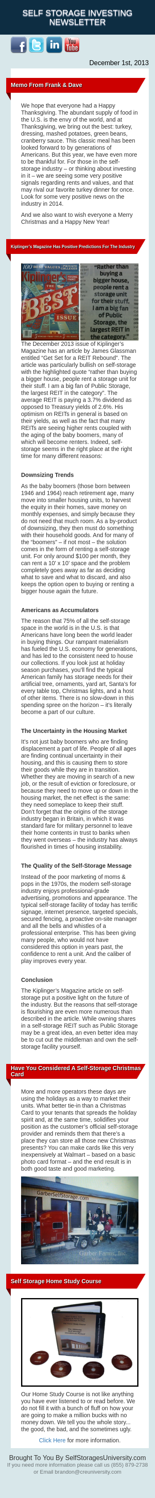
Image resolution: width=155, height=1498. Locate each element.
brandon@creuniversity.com (88, 1472)
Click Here (52, 1440)
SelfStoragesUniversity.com (105, 1457)
